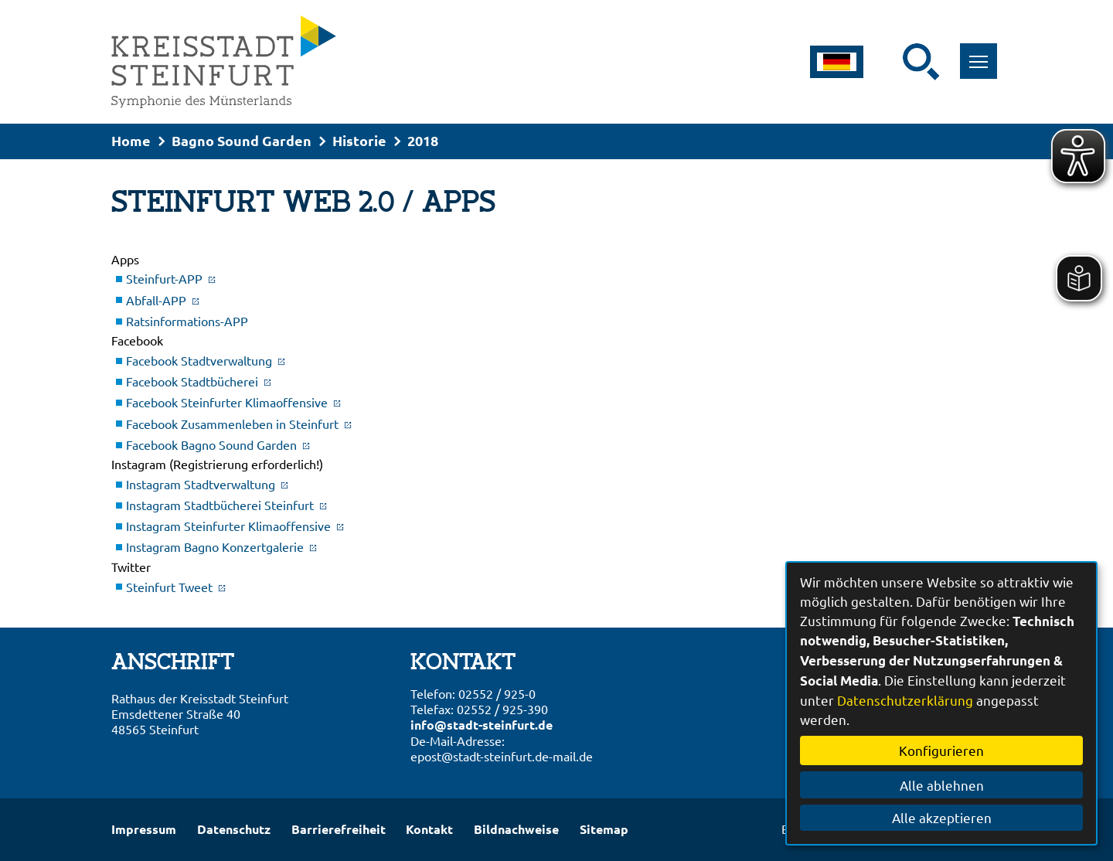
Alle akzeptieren (942, 817)
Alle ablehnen (942, 785)
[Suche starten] (921, 61)
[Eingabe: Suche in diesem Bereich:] (892, 61)
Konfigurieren (941, 750)
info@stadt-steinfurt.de (481, 724)
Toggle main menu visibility (983, 53)
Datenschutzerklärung (905, 700)
